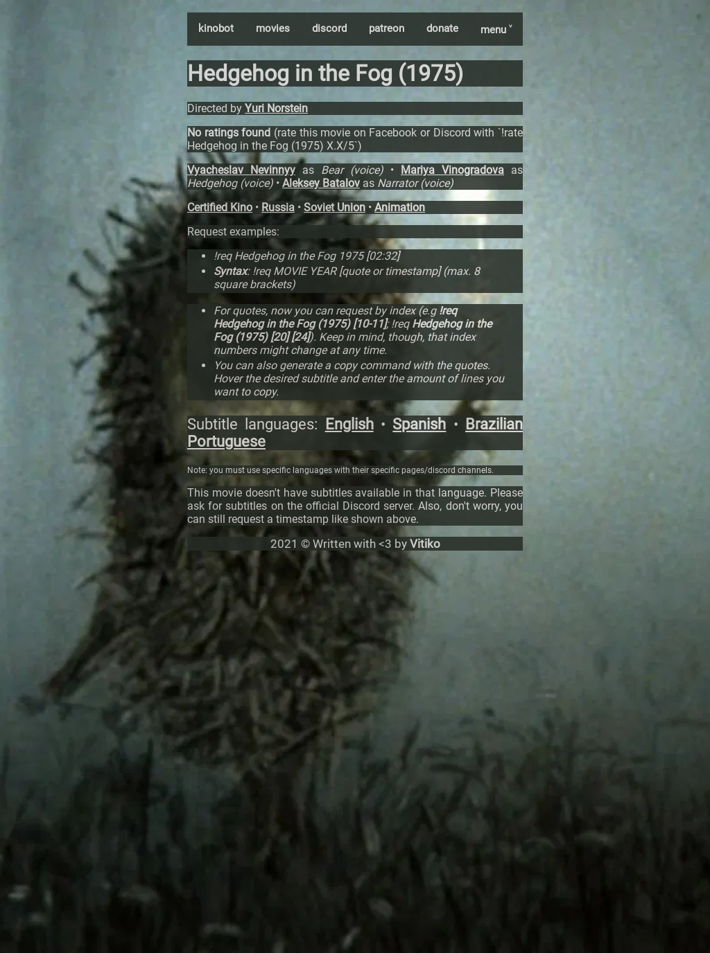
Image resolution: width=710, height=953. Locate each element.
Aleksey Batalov (321, 183)
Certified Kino (219, 207)
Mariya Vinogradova (452, 170)
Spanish (419, 424)
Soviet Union (334, 207)
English (349, 424)
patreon (386, 28)
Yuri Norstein (276, 108)
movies (273, 28)
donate (442, 28)
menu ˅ (496, 30)
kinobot (216, 28)
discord (329, 28)
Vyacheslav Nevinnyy (241, 170)
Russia (278, 207)
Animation (399, 207)
